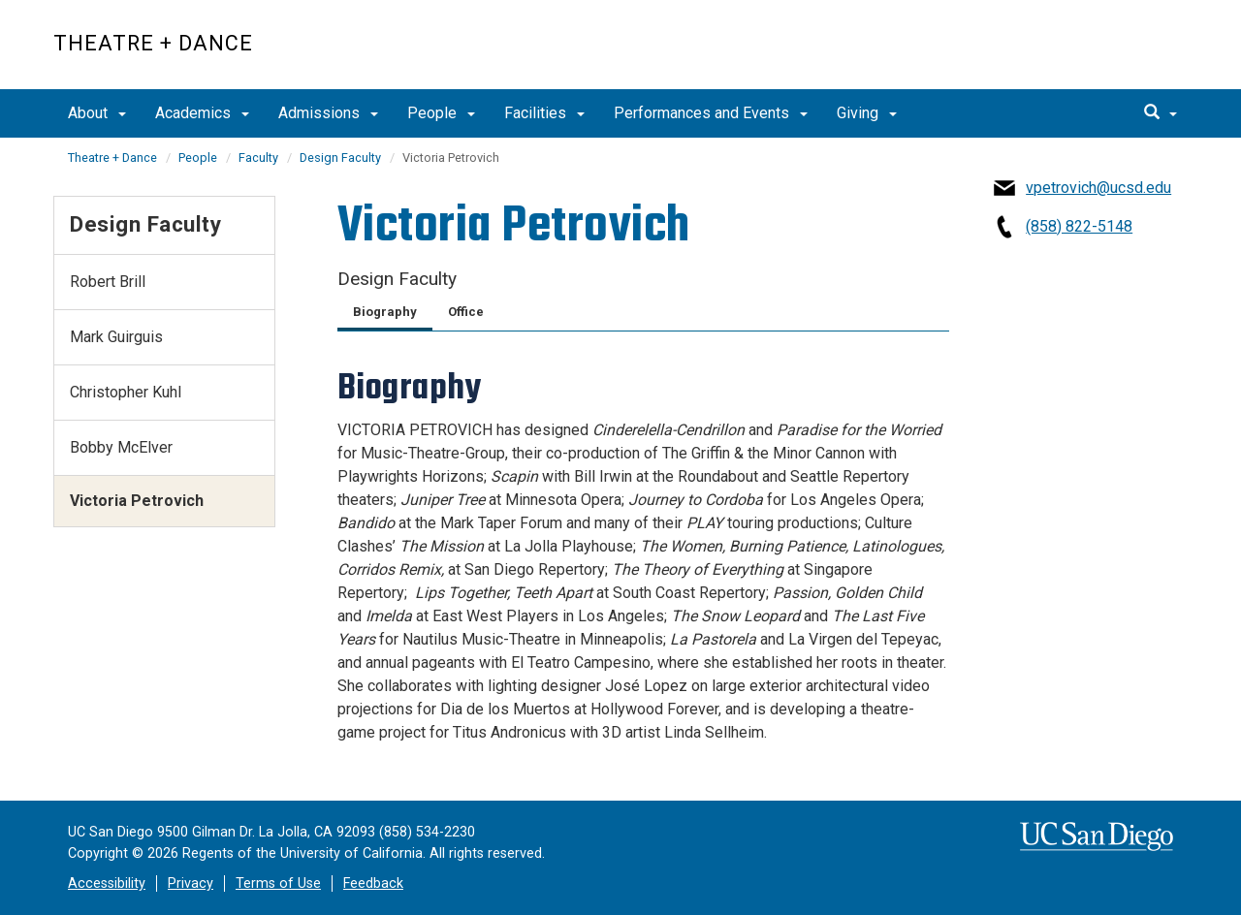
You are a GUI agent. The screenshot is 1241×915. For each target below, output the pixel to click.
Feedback (373, 883)
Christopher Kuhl (125, 392)
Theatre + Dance (153, 43)
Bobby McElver (121, 447)
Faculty (258, 157)
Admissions (328, 113)
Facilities (544, 113)
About (97, 113)
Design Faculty (340, 157)
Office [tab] (466, 311)
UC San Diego (1077, 54)
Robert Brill (107, 281)
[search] (1160, 113)
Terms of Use (278, 883)
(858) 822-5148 (1079, 226)
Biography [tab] (385, 311)
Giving (867, 113)
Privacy (190, 883)
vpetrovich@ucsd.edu (1098, 187)
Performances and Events (711, 113)
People (441, 113)
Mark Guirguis (116, 337)
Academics (202, 113)
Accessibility (106, 883)
